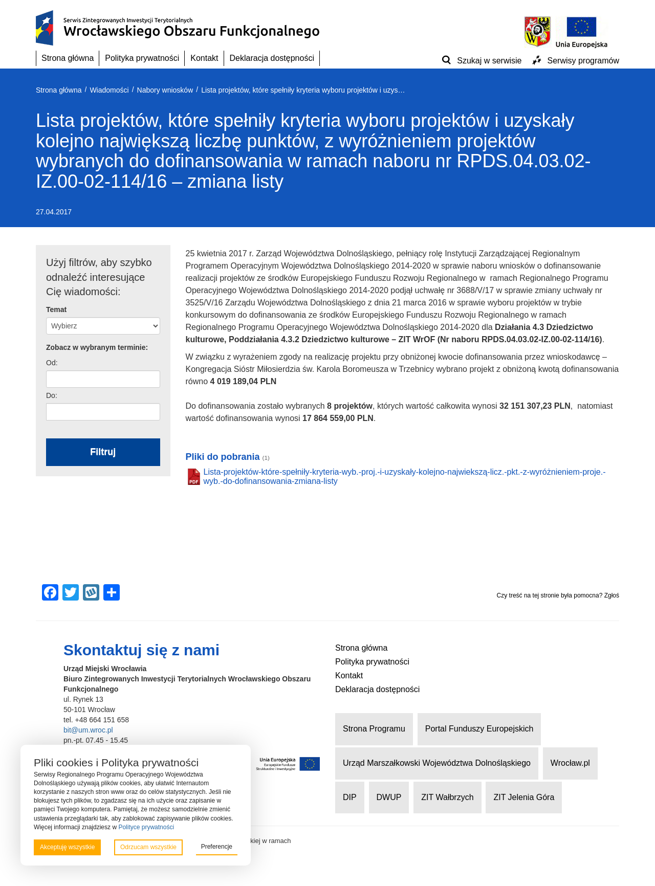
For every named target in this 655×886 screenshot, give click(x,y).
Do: (51, 395)
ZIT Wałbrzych (447, 797)
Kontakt (204, 58)
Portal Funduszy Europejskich (479, 728)
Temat (56, 309)
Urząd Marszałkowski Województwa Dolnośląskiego (437, 763)
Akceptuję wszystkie (67, 847)
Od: (52, 363)
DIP (350, 797)
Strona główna (67, 58)
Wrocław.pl (570, 763)
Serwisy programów (583, 60)
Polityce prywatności (146, 827)
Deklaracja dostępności (272, 58)
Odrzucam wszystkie (148, 847)
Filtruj (103, 452)
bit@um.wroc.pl (88, 730)
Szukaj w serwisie (489, 60)
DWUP (389, 797)
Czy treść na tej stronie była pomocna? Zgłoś (558, 595)
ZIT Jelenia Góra (523, 797)
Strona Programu (374, 728)
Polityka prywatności (142, 58)
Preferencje (216, 846)
